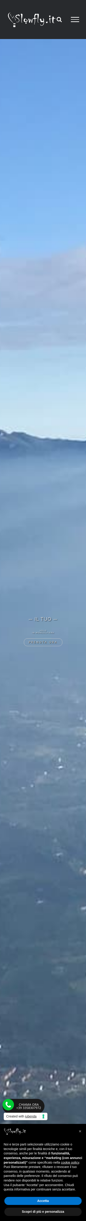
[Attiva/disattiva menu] (75, 19)
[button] (80, 1131)
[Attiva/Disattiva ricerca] (59, 19)
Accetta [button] (43, 1201)
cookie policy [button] (70, 1162)
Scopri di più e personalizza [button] (43, 1211)
